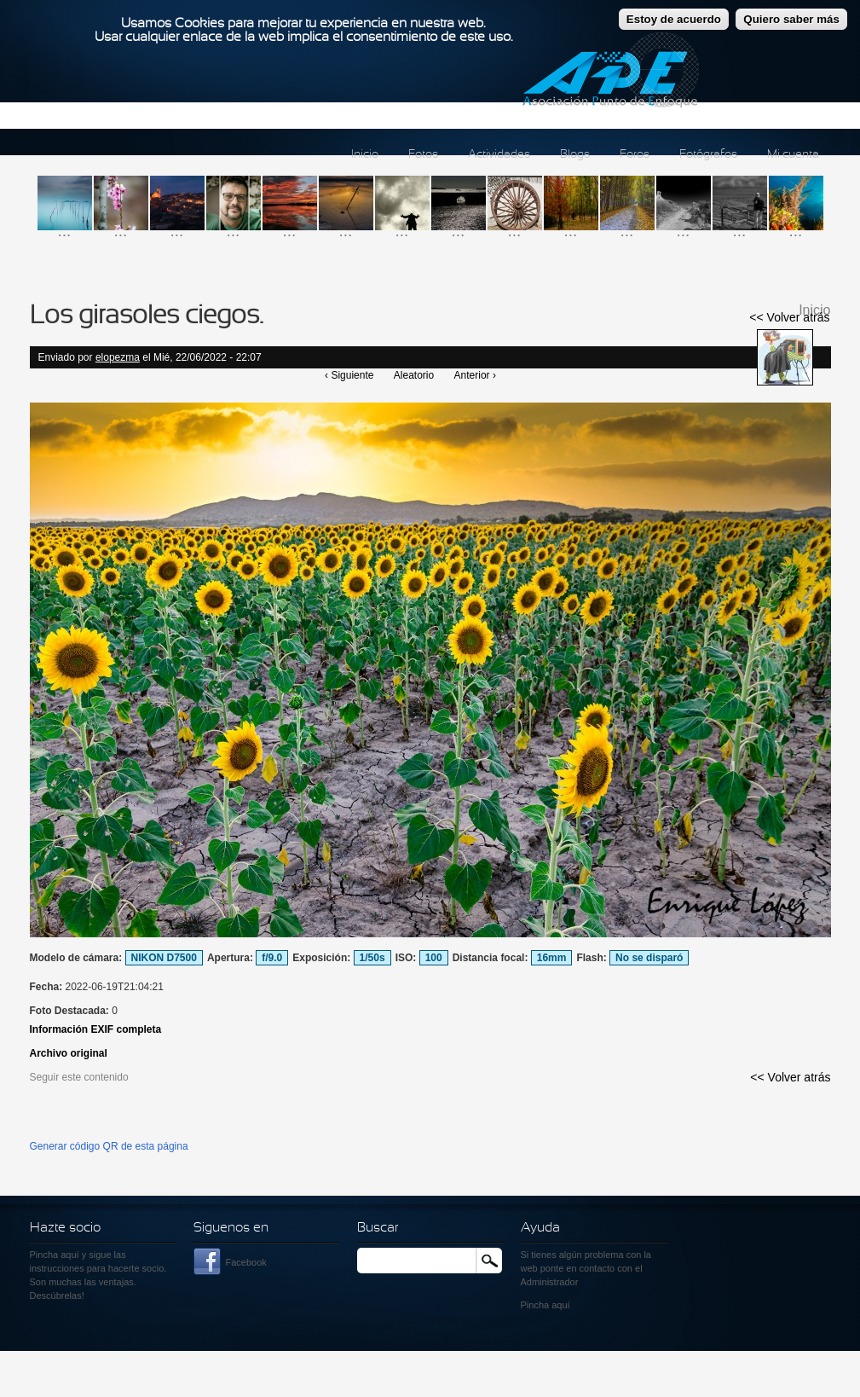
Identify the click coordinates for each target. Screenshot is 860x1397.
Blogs (575, 154)
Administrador (550, 1282)
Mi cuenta (793, 154)
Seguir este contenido (79, 1077)
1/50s (372, 958)
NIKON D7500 (164, 958)
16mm (552, 958)
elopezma (117, 357)
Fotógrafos (708, 154)
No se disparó (649, 958)
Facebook (246, 1262)
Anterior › (475, 375)
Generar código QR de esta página (109, 1146)
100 (433, 958)
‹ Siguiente (349, 375)
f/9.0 (272, 958)
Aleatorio (414, 375)
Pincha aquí (54, 1254)
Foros (634, 154)
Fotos (423, 154)
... (65, 231)
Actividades (499, 154)
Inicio (364, 154)
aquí (560, 1305)
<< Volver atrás (789, 317)
